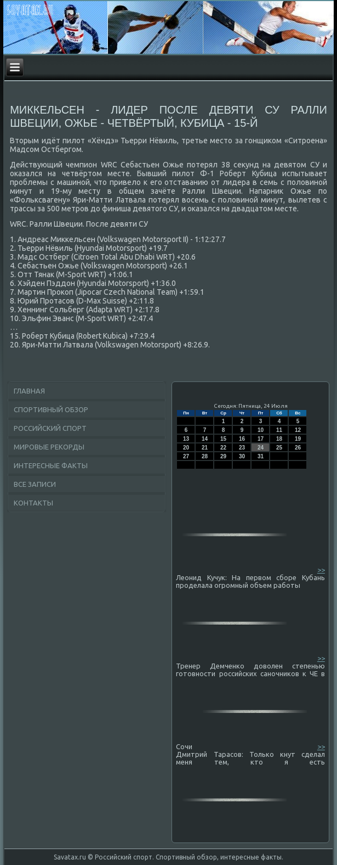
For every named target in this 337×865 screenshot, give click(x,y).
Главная (29, 391)
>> (321, 570)
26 (298, 448)
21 (205, 448)
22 (223, 448)
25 (279, 448)
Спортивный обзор (51, 409)
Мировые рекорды (49, 447)
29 (223, 456)
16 (242, 439)
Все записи (35, 484)
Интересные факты (51, 465)
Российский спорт (50, 428)
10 (261, 430)
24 (261, 448)
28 (205, 456)
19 (298, 439)
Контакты (33, 503)
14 (205, 439)
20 (186, 448)
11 (279, 430)
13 (186, 439)
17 (261, 439)
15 (223, 439)
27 (186, 456)
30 (242, 456)
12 (298, 430)
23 (242, 448)
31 (261, 456)
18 (279, 439)
